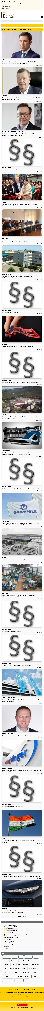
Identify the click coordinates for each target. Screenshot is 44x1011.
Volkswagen (19, 980)
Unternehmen (6, 29)
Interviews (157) (8, 946)
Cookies (33, 989)
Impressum (18, 989)
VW (26, 980)
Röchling (35, 976)
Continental (14, 960)
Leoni (24, 968)
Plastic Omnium (15, 972)
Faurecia (6, 964)
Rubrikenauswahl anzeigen (22, 25)
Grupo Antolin (35, 964)
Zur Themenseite (6, 6)
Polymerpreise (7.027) (11, 927)
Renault (27, 976)
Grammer (25, 964)
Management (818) (10, 936)
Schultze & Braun (8, 980)
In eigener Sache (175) (10, 948)
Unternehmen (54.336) (11, 929)
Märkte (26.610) (9, 932)
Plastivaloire (25, 972)
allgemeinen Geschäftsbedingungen (25, 997)
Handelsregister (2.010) (11, 930)
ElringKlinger (31, 960)
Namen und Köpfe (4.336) (11, 937)
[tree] (22, 937)
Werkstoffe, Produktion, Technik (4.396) (15, 934)
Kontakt (11, 989)
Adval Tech (6, 957)
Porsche (6, 976)
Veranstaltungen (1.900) (10, 941)
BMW (36, 957)
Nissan (5, 972)
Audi (21, 957)
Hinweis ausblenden (6, 8)
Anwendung (15, 29)
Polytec (34, 972)
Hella (5, 968)
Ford (13, 964)
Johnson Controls (14, 968)
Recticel (20, 976)
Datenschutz (25, 989)
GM (19, 964)
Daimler (23, 960)
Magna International (34, 968)
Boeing (5, 960)
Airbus (14, 957)
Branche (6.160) (9, 939)
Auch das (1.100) (8, 943)
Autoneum (28, 957)
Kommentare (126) (9, 945)
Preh (13, 976)
